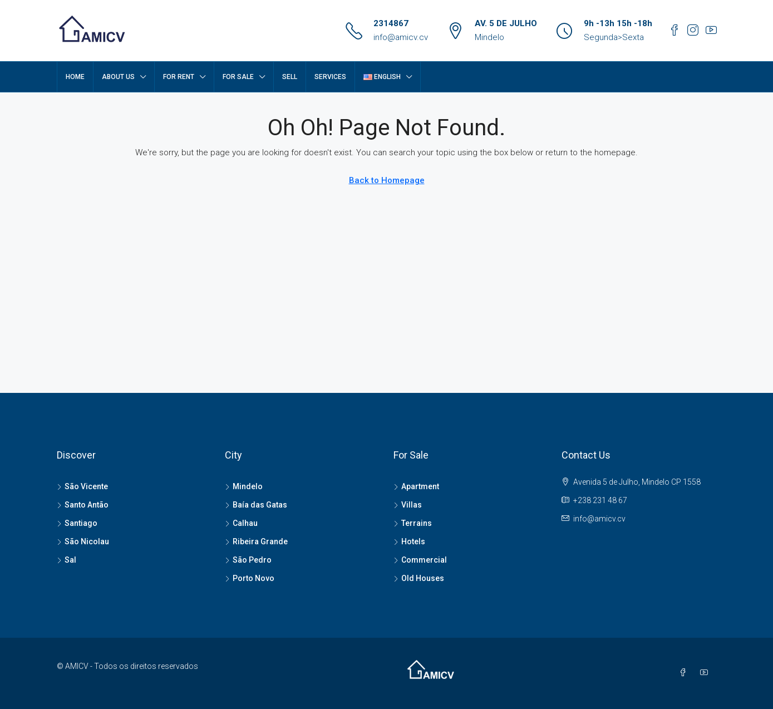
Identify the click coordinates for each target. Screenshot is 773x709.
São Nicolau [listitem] (83, 541)
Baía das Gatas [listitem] (256, 504)
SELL (289, 77)
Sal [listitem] (66, 559)
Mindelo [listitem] (244, 486)
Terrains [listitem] (412, 523)
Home (75, 77)
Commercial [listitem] (420, 559)
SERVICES (330, 77)
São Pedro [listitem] (248, 559)
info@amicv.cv (400, 37)
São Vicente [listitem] (82, 486)
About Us (118, 77)
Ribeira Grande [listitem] (256, 541)
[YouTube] (706, 672)
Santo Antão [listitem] (83, 504)
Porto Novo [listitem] (249, 578)
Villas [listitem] (407, 504)
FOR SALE (238, 77)
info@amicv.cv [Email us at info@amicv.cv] (599, 518)
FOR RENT (178, 77)
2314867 (390, 23)
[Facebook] (685, 672)
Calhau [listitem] (241, 523)
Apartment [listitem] (416, 486)
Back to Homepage (387, 180)
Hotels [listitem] (409, 541)
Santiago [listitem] (77, 523)
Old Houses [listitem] (418, 578)
